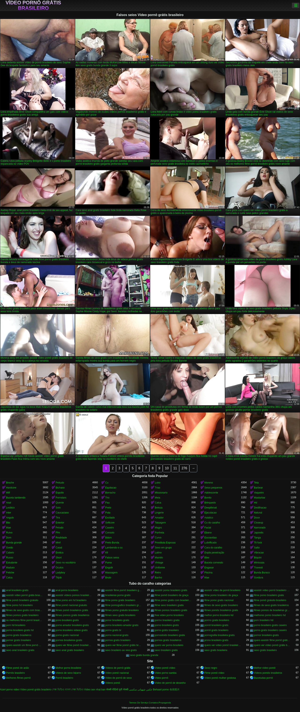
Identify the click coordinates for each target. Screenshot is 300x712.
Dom (8, 537)
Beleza (158, 507)
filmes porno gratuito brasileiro (122, 610)
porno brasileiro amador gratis (121, 625)
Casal (59, 547)
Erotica (59, 552)
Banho (158, 577)
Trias (157, 487)
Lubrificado (210, 542)
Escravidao (210, 537)
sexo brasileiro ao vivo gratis (121, 650)
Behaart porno (161, 689)
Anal (8, 502)
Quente (60, 502)
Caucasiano (62, 512)
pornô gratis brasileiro (216, 630)
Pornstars (61, 497)
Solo (58, 507)
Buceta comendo (213, 562)
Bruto (108, 577)
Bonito (207, 497)
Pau (107, 502)
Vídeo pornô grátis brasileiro (33, 5)
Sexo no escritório (66, 562)
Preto (108, 507)
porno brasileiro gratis (167, 625)
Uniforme (160, 567)
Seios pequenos (213, 487)
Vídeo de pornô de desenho (170, 682)
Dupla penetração (214, 552)
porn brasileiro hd (263, 620)
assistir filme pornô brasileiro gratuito (123, 590)
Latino (158, 552)
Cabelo (10, 552)
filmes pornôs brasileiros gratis (221, 610)
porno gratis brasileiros (18, 635)
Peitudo (60, 482)
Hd (255, 502)
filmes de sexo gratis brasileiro (221, 605)
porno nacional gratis (116, 635)
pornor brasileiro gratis (266, 635)
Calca (158, 502)
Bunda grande (14, 542)
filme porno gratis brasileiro (120, 600)
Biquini (257, 557)
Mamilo (159, 557)
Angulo (10, 517)
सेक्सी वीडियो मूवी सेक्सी (117, 689)
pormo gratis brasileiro (216, 620)
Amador (159, 517)
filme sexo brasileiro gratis (169, 605)
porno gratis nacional (67, 635)
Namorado (260, 527)
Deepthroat (210, 507)
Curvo (158, 537)
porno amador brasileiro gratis (72, 625)
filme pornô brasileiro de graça (171, 595)
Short (59, 557)
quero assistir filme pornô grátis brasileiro (272, 640)
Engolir (109, 567)
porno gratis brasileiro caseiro (270, 630)
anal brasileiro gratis (17, 590)
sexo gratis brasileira (215, 650)
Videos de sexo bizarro (68, 672)
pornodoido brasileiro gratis (170, 635)
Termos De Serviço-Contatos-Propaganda (150, 702)
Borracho (110, 492)
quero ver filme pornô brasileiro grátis (74, 645)
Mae (8, 527)
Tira (58, 517)
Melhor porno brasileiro (68, 667)
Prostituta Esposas (165, 542)
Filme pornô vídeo (214, 672)
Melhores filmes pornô (18, 677)
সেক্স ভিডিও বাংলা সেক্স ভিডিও (67, 689)
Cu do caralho (212, 522)
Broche (10, 482)
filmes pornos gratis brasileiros (72, 615)
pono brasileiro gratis (67, 620)
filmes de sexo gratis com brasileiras (24, 610)
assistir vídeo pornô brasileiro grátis (272, 590)
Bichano (60, 487)
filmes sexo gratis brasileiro (120, 615)
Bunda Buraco (262, 572)
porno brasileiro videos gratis (72, 630)
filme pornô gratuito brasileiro (270, 600)
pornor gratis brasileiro (18, 640)
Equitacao (110, 487)
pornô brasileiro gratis (216, 625)
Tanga (257, 537)
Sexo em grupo (163, 547)
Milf (8, 492)
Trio (107, 497)
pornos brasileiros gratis (69, 640)
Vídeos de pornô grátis (117, 667)
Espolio (60, 492)
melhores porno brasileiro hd (270, 615)
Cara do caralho (213, 547)
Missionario (161, 492)
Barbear (258, 487)
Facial (207, 527)
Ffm (58, 532)
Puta (107, 512)
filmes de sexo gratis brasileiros (271, 605)
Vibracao (259, 552)
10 (167, 468)
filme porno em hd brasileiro (71, 600)
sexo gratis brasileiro (265, 650)
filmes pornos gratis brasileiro (22, 615)
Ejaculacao (210, 512)
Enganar (209, 567)
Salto (257, 547)
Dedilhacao (260, 507)
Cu (106, 482)
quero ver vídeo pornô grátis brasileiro (272, 645)
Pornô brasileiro (64, 677)
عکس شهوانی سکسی (140, 689)
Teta (256, 482)
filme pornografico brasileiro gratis (123, 605)
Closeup (258, 522)
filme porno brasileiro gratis (269, 595)
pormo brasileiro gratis (167, 620)
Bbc (8, 522)
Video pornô (161, 677)
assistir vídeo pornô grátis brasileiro (24, 595)
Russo (9, 557)
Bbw (206, 557)
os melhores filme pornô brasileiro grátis (24, 620)
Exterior (60, 522)
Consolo (109, 532)
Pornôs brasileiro (15, 672)
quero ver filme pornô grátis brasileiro (123, 645)
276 (184, 468)
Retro (158, 572)
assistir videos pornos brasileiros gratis (74, 595)
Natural (258, 512)
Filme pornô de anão (17, 667)
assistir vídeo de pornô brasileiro (222, 590)
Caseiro (109, 527)
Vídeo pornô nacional (117, 672)
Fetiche (10, 572)
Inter (8, 512)
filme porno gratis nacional (219, 600)
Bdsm (108, 537)
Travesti (258, 567)
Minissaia (259, 562)
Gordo (9, 547)
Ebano (208, 532)
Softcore (110, 522)
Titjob (59, 577)
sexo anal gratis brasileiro (70, 650)
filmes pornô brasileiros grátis (72, 610)
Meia (157, 497)
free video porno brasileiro (169, 615)
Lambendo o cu (113, 547)
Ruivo (9, 532)
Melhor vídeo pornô (264, 667)
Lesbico (10, 507)
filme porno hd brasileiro (19, 605)
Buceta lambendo (15, 497)
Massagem (111, 572)
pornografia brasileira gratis (219, 635)
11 (175, 468)
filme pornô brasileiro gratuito (22, 600)
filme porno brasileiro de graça (221, 595)
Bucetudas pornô (263, 677)
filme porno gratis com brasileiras (173, 600)
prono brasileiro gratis (216, 640)
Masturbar (259, 497)
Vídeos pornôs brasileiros (268, 672)
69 (106, 552)
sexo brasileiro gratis (166, 650)
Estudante (11, 562)
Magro (158, 527)
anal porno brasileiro (67, 590)
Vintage (159, 562)
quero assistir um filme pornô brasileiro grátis (24, 645)
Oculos (59, 567)
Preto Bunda (112, 542)
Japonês (258, 532)
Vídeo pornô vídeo (165, 667)
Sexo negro (210, 667)
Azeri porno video (9, 689)
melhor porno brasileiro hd (218, 615)
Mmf (58, 542)
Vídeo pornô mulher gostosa (220, 677)
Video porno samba (165, 672)
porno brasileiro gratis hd (20, 630)
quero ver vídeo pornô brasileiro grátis (222, 645)
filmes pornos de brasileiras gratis (272, 610)
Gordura (258, 577)
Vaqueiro (259, 492)
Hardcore (11, 487)
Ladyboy (60, 572)
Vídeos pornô (112, 682)
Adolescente (211, 492)
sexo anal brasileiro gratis (20, 650)
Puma (108, 562)
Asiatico (208, 517)
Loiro (157, 482)
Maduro (10, 567)
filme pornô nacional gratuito (71, 605)
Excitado (110, 517)
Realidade (61, 537)
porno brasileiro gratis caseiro (270, 625)
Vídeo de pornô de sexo (118, 677)
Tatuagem (160, 522)
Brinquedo (210, 502)
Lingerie (159, 512)
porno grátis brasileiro (167, 630)
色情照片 (175, 689)
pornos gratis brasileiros (168, 640)
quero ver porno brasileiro (169, 645)
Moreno (208, 482)
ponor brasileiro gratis (117, 620)
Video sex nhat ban (95, 689)
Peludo (59, 527)
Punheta (159, 532)
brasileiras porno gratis (117, 595)
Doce (257, 517)
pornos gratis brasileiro (117, 640)
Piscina (208, 572)
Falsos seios (112, 557)
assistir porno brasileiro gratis (171, 590)
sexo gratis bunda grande (144, 655)
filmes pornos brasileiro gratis (171, 610)
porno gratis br (113, 630)
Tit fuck (258, 542)
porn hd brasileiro (15, 625)
